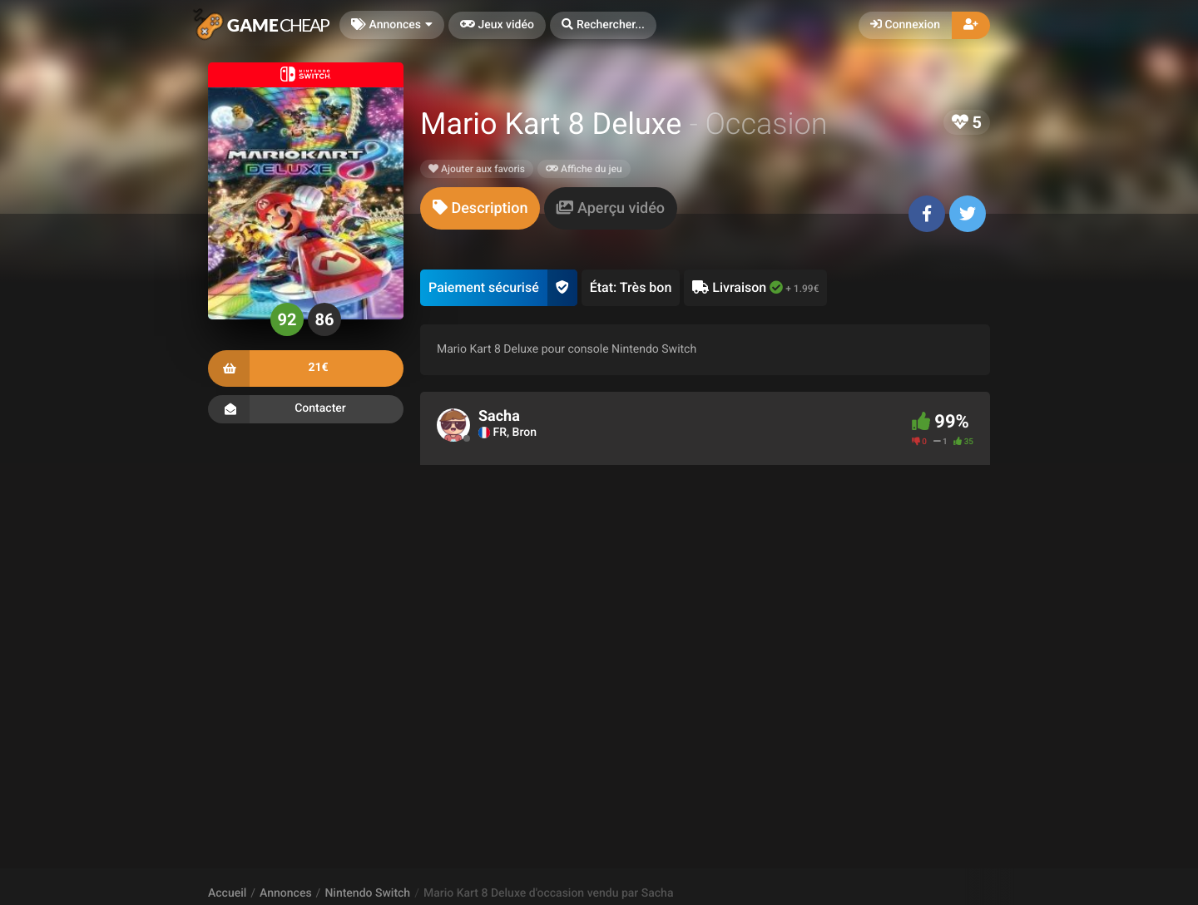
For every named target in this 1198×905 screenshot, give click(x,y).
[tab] (480, 208)
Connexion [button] (905, 25)
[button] (603, 25)
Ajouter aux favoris (476, 169)
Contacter (305, 409)
